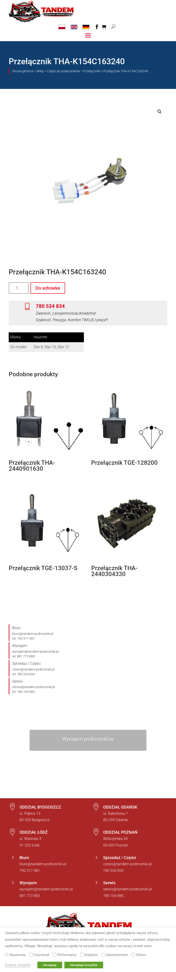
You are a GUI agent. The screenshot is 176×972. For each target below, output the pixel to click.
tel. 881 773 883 (23, 656)
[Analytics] (82, 954)
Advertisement (117, 955)
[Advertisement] (103, 954)
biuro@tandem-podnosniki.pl (32, 634)
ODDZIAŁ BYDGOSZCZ (40, 807)
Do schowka (48, 288)
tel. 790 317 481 (23, 638)
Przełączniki (91, 71)
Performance (67, 955)
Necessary (17, 955)
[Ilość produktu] (18, 288)
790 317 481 (29, 870)
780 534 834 (50, 306)
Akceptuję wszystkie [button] (83, 965)
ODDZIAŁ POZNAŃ (120, 832)
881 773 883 (29, 896)
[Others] (133, 954)
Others (141, 955)
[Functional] (31, 954)
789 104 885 (113, 896)
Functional (41, 955)
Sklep (40, 71)
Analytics (91, 955)
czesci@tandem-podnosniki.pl (33, 669)
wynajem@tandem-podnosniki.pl (35, 651)
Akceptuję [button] (49, 965)
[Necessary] (6, 954)
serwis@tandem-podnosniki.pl (33, 687)
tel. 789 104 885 (23, 692)
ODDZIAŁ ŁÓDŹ (33, 832)
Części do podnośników (63, 71)
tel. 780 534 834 (23, 674)
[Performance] (54, 954)
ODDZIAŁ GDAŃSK (120, 807)
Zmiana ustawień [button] (17, 965)
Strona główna (22, 71)
